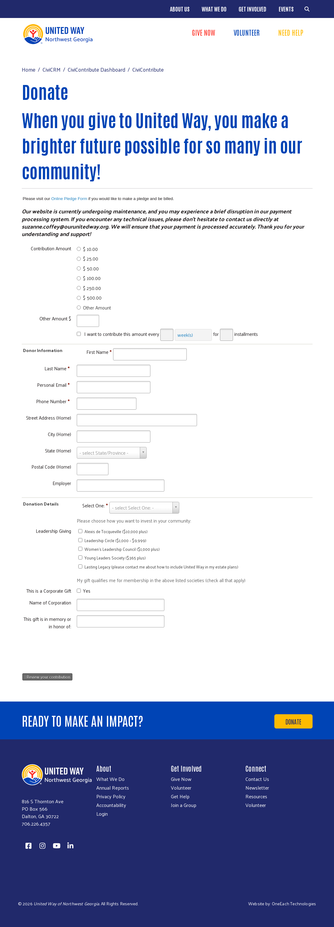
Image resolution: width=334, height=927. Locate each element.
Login (102, 813)
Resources (256, 796)
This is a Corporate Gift (48, 590)
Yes (86, 590)
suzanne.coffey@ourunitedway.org (65, 226)
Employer (62, 483)
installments (246, 334)
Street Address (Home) (48, 417)
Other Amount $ (55, 318)
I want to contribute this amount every (121, 334)
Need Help (290, 32)
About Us (180, 8)
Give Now (203, 32)
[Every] (166, 335)
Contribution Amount (51, 248)
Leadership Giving (53, 531)
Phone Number (53, 401)
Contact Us (257, 779)
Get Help (180, 796)
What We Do (214, 8)
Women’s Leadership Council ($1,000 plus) (122, 549)
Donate (293, 721)
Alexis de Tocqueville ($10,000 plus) (116, 531)
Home (28, 69)
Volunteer (246, 32)
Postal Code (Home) (51, 466)
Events (286, 8)
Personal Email (53, 385)
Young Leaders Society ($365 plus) (115, 557)
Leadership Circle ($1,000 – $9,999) (115, 540)
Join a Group (183, 805)
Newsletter (257, 787)
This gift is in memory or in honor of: (47, 623)
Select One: (95, 505)
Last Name (57, 368)
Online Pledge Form (69, 198)
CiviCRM (52, 69)
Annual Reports (112, 787)
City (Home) (59, 434)
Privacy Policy (111, 796)
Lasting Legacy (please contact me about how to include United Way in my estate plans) (161, 566)
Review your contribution (48, 676)
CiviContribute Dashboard (96, 69)
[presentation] (74, 649)
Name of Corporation (50, 602)
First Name (99, 352)
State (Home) (58, 450)
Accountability (111, 805)
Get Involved (252, 8)
